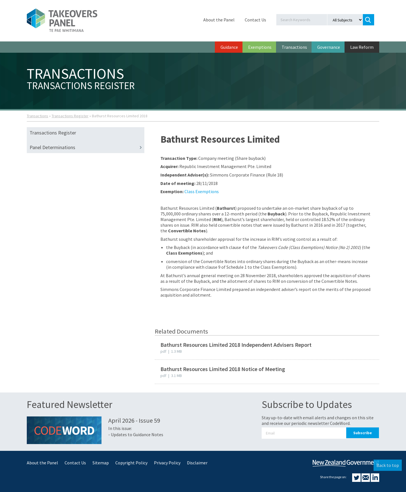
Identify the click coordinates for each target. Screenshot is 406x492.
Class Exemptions (201, 191)
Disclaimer (197, 462)
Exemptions (260, 47)
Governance (328, 47)
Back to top (387, 465)
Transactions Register (70, 115)
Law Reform (362, 47)
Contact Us (255, 20)
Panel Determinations (87, 147)
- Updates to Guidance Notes (135, 434)
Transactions (294, 47)
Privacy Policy (167, 462)
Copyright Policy (131, 462)
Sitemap (100, 462)
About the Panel (219, 20)
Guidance (229, 47)
